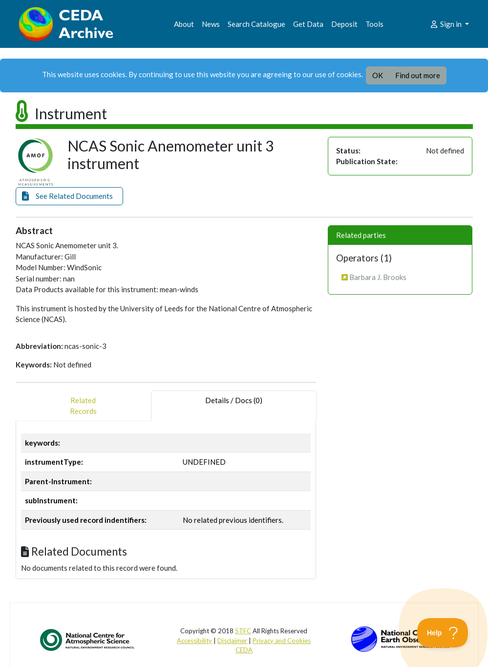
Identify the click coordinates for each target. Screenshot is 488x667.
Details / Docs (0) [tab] (233, 406)
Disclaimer (232, 641)
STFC (243, 631)
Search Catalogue (256, 24)
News (211, 24)
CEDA (244, 650)
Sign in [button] (446, 24)
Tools (374, 24)
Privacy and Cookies (282, 641)
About (184, 24)
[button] (69, 196)
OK (377, 75)
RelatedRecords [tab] (83, 406)
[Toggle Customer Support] (442, 632)
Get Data (308, 24)
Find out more (417, 75)
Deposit (344, 24)
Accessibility (194, 641)
